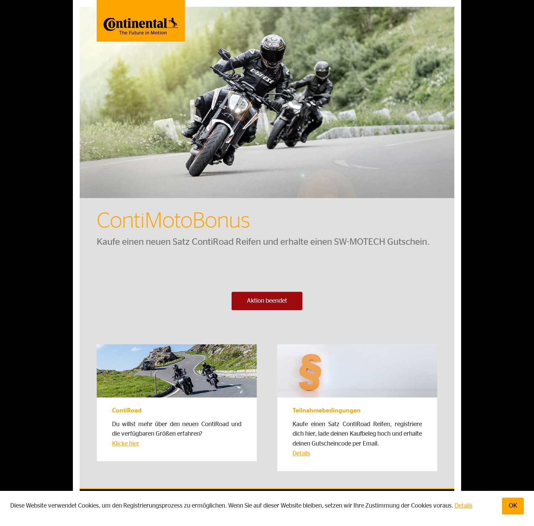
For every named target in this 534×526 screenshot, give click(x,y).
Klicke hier (125, 444)
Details (463, 506)
